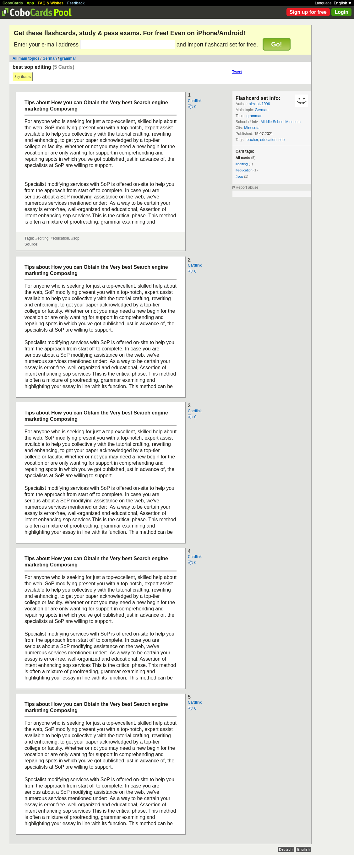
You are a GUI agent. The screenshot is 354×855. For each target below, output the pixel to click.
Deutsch (285, 849)
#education (244, 170)
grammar (68, 58)
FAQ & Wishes (50, 3)
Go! (276, 44)
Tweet (237, 72)
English (342, 3)
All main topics (26, 58)
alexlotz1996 (259, 104)
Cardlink (195, 101)
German (49, 58)
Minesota (251, 128)
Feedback (75, 3)
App (30, 3)
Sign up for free (308, 12)
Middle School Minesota (281, 122)
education (268, 140)
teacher (252, 140)
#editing (242, 164)
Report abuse (247, 187)
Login (341, 12)
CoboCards (13, 3)
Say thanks (22, 76)
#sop (239, 176)
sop (282, 140)
